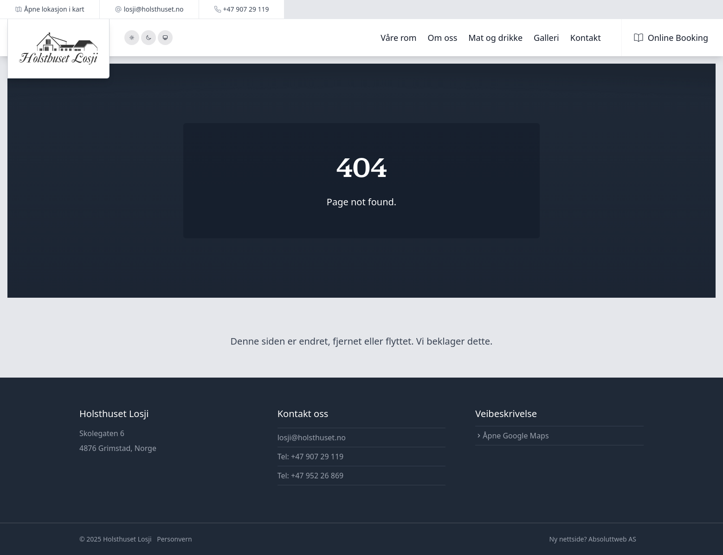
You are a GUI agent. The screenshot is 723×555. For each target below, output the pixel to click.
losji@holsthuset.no (312, 437)
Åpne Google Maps (512, 436)
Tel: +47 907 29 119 (311, 456)
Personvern (174, 539)
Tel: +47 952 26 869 (311, 475)
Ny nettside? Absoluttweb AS (592, 539)
